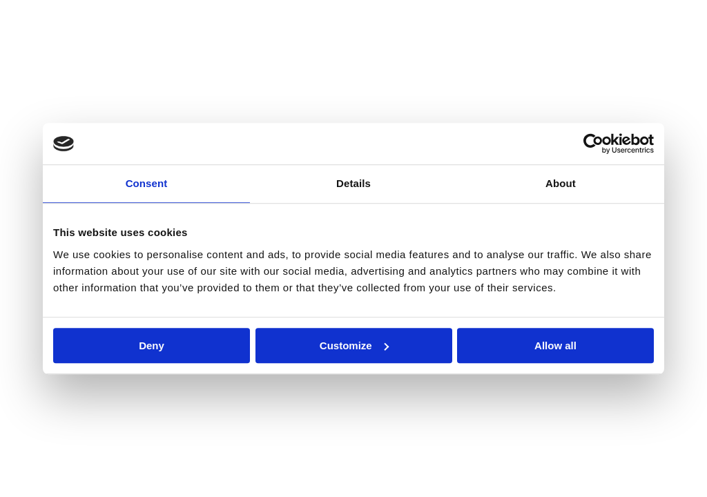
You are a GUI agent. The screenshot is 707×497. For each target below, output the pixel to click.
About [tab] (560, 183)
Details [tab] (353, 183)
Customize (354, 345)
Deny (151, 345)
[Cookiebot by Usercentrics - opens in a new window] (593, 143)
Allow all (555, 345)
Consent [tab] (147, 183)
